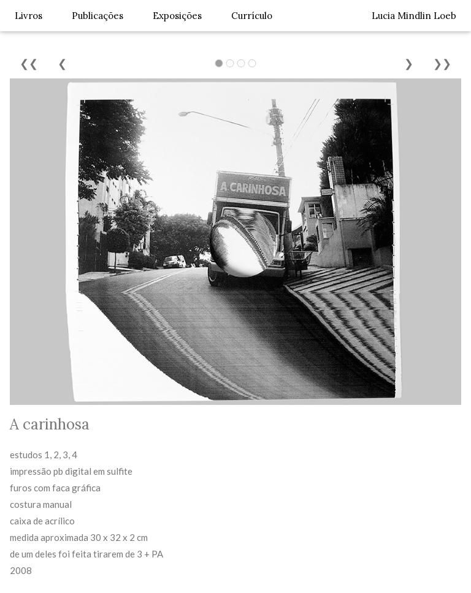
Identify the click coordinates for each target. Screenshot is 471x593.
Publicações (97, 15)
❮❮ (29, 63)
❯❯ (442, 63)
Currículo (251, 15)
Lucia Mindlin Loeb (414, 15)
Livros (28, 15)
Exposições (177, 15)
